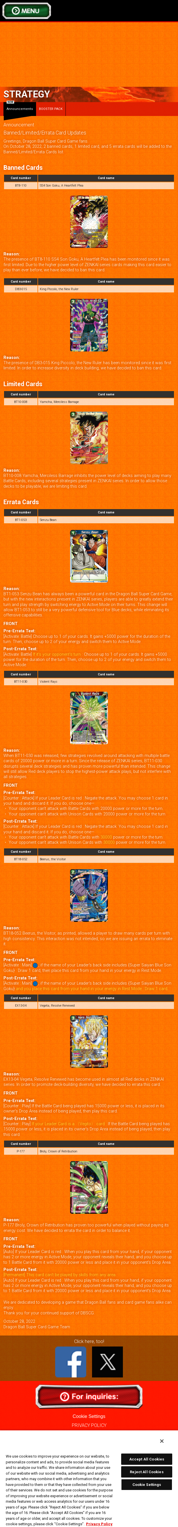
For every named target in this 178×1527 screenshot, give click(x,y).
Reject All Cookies (146, 1472)
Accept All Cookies (146, 1459)
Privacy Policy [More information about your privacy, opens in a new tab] (99, 1524)
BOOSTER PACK (51, 109)
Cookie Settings (89, 1416)
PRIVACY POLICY (89, 1425)
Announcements (20, 106)
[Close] (161, 1441)
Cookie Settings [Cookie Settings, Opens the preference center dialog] (146, 1484)
